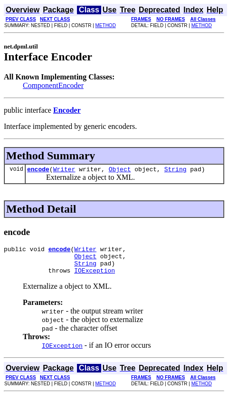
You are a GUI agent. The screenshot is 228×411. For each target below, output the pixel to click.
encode (38, 170)
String (175, 170)
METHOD (105, 25)
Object (120, 170)
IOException (94, 277)
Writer (64, 170)
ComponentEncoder (53, 85)
